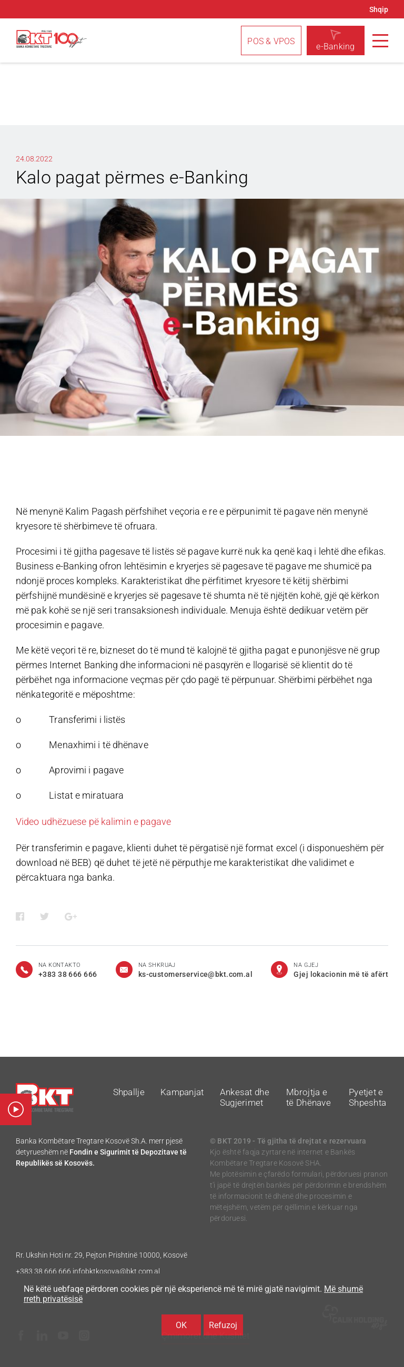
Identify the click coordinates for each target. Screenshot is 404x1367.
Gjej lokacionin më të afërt (341, 974)
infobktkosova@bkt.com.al (116, 1271)
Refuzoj (223, 1325)
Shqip (378, 9)
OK (181, 1325)
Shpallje (129, 1092)
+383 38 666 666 (43, 1271)
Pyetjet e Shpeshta (367, 1097)
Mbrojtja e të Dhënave (308, 1097)
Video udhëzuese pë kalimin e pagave (93, 821)
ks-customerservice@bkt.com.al (195, 974)
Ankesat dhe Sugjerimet (244, 1097)
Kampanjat (182, 1092)
